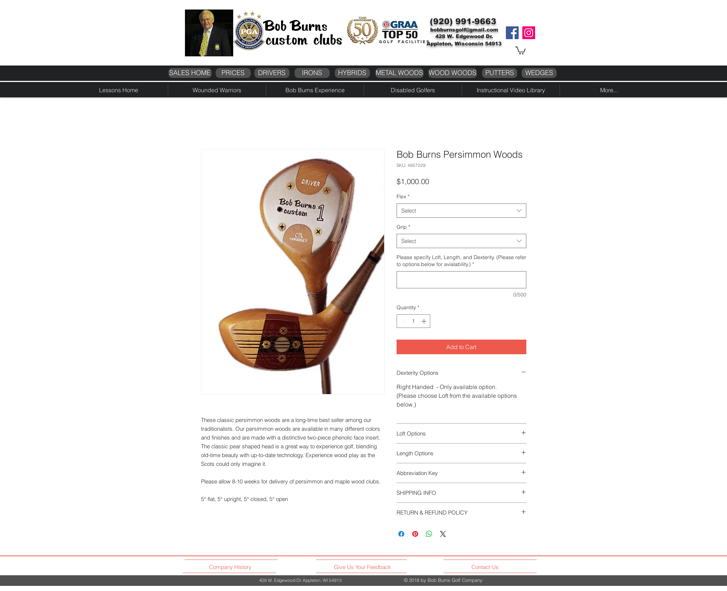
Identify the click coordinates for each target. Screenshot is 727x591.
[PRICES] (233, 73)
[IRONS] (312, 73)
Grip (403, 227)
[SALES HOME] (190, 73)
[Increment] (424, 321)
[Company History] (231, 567)
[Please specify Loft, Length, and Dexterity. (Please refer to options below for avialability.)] (461, 279)
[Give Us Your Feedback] (364, 567)
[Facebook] (512, 32)
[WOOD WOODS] (452, 73)
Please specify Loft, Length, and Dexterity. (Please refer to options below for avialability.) (461, 261)
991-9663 (475, 21)
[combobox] (461, 210)
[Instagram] (528, 32)
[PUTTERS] (499, 73)
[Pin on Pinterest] (415, 534)
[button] (520, 50)
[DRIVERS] (271, 73)
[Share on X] (443, 534)
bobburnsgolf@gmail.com (464, 30)
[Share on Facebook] (401, 534)
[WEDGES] (539, 73)
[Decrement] (402, 321)
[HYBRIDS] (352, 73)
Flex (403, 196)
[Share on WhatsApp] (429, 534)
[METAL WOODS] (399, 73)
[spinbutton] (413, 321)
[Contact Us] (486, 567)
